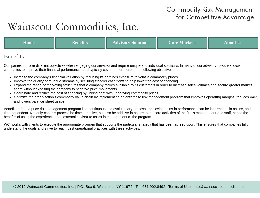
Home (29, 42)
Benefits (80, 42)
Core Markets (181, 42)
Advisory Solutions (131, 42)
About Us (233, 42)
